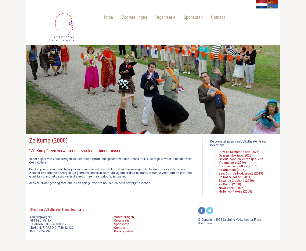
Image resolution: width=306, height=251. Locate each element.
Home (107, 17)
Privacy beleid (123, 231)
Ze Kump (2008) (230, 184)
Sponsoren (193, 17)
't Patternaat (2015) (232, 170)
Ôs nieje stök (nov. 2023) (235, 155)
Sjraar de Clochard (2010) (236, 181)
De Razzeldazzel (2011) (235, 177)
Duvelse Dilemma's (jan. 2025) (239, 152)
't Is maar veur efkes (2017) (238, 166)
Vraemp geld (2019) (232, 163)
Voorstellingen (134, 17)
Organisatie (165, 17)
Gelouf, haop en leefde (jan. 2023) (242, 159)
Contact (218, 17)
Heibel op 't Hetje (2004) (235, 191)
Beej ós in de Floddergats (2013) (241, 173)
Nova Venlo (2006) (231, 188)
